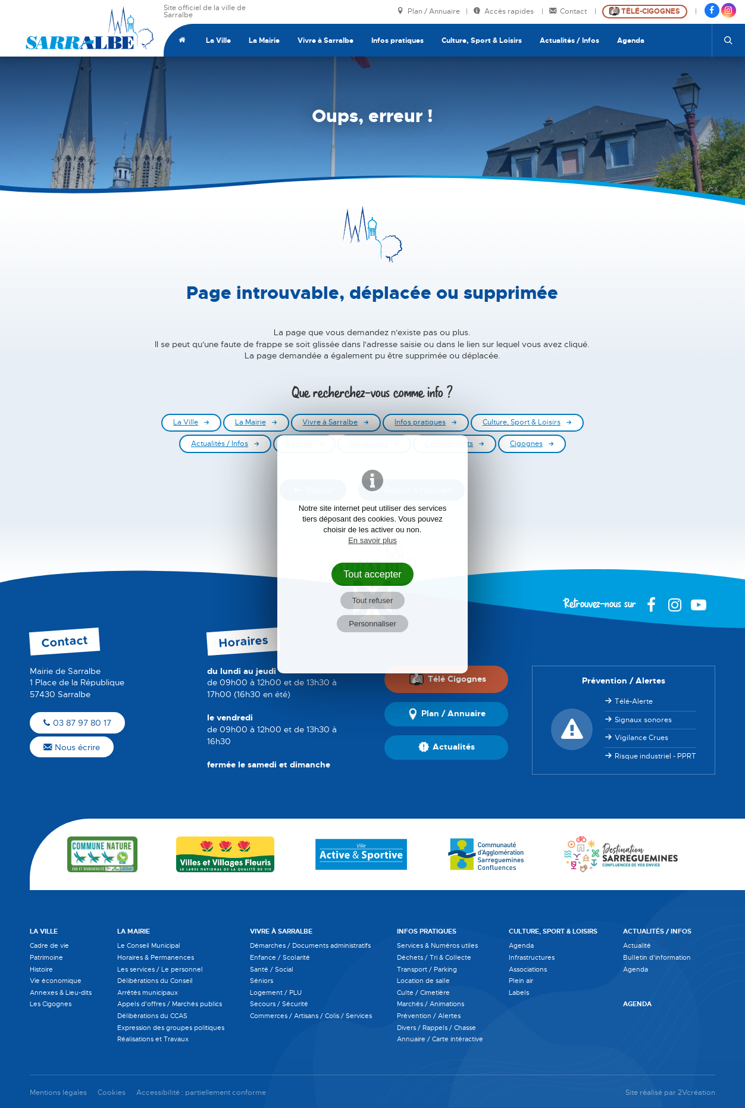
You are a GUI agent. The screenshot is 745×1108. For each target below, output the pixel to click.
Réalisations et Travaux (153, 1039)
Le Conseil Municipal (148, 945)
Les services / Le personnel (160, 969)
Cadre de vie (49, 945)
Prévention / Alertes (429, 1016)
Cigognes (526, 443)
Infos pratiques (397, 40)
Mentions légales (58, 1092)
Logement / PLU (276, 992)
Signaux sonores (643, 720)
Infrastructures (532, 957)
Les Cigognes (50, 1004)
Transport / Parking (427, 969)
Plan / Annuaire (428, 11)
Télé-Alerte (634, 701)
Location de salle (423, 980)
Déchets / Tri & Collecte (434, 957)
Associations (528, 969)
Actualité (637, 945)
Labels (519, 992)
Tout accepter (372, 574)
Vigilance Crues (641, 737)
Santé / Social (271, 969)
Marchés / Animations (430, 1004)
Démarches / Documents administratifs (310, 945)
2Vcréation (696, 1092)
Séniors (261, 980)
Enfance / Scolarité (280, 957)
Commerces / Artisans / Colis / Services (311, 1016)
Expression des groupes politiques (170, 1027)
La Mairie (264, 40)
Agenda (630, 40)
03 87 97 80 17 (77, 722)
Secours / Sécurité (279, 1004)
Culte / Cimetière (423, 992)
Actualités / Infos (569, 40)
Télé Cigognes (447, 679)
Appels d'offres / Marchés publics (169, 1004)
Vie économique (56, 980)
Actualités (446, 747)
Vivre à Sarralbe (325, 40)
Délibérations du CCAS (152, 1016)
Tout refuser (372, 600)
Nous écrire (71, 747)
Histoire (41, 969)
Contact (569, 11)
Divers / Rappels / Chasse (436, 1027)
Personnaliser (372, 623)
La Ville (218, 40)
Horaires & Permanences (155, 957)
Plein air (521, 980)
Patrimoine (46, 957)
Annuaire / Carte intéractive (440, 1039)
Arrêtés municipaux (147, 992)
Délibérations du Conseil (155, 980)
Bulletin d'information (657, 957)
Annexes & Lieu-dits (61, 992)
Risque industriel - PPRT (655, 756)
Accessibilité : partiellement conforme (201, 1092)
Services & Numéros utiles (437, 945)
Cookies (112, 1092)
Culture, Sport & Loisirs (482, 40)
